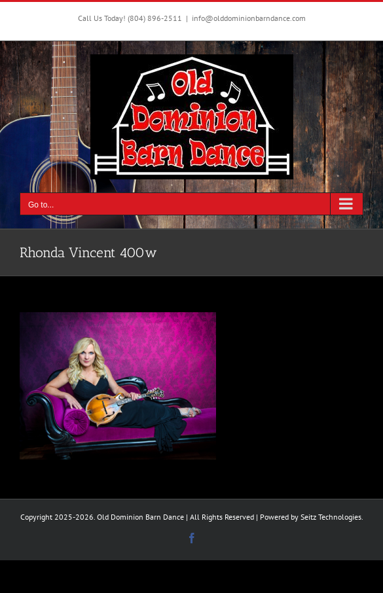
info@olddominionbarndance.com (249, 18)
